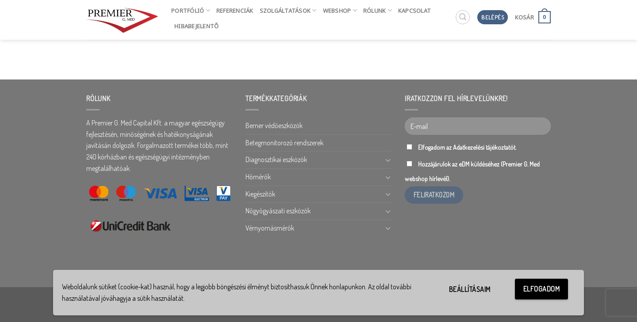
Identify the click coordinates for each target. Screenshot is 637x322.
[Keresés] (463, 17)
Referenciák (234, 11)
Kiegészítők (260, 193)
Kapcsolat (414, 11)
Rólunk (377, 10)
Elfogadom (541, 288)
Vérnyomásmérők (270, 228)
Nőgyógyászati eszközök (278, 210)
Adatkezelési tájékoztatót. (484, 147)
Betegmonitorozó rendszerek (284, 142)
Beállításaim (470, 289)
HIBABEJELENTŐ (196, 26)
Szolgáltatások (288, 10)
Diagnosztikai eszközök (276, 159)
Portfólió (190, 10)
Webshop (340, 10)
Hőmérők (258, 176)
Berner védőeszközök (274, 125)
